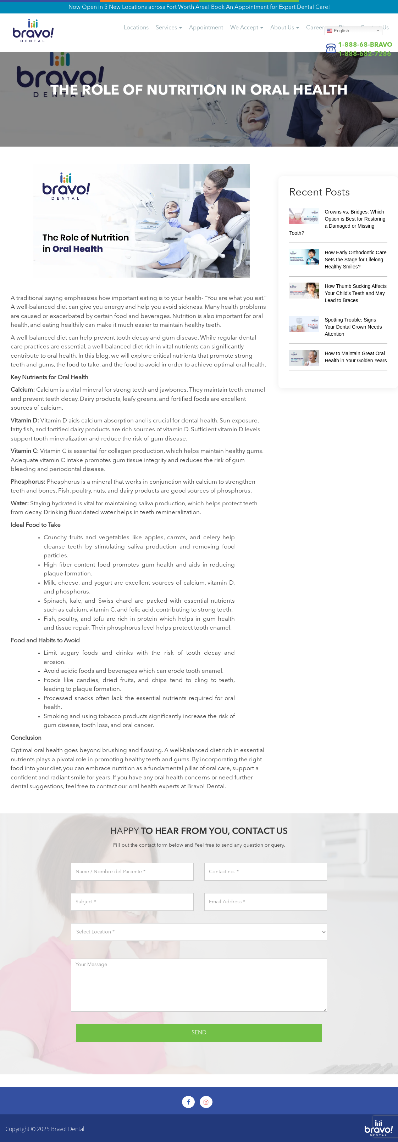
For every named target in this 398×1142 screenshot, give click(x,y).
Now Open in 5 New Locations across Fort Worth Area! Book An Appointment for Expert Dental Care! (199, 7)
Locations (136, 28)
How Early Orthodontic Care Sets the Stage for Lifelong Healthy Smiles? (355, 259)
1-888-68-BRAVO (365, 45)
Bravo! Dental (67, 1129)
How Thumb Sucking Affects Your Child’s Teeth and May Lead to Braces (356, 293)
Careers (319, 28)
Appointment (206, 28)
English (338, 30)
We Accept (246, 28)
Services (169, 28)
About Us (284, 28)
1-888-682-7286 (364, 54)
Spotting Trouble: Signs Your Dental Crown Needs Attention (353, 327)
